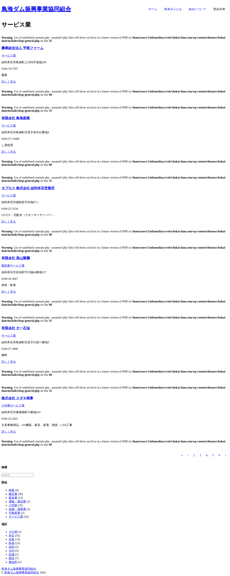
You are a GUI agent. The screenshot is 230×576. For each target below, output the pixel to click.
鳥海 (11, 543)
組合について (197, 9)
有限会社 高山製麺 (15, 258)
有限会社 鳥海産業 (15, 118)
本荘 (11, 535)
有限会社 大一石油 (15, 328)
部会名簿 (219, 9)
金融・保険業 (17, 509)
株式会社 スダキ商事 (17, 398)
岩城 (11, 554)
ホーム (152, 9)
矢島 (11, 539)
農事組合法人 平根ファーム (22, 48)
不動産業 (14, 512)
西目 (11, 558)
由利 (11, 546)
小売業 (5, 405)
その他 (13, 531)
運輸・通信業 (17, 501)
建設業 (13, 493)
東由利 (13, 562)
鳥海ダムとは (173, 9)
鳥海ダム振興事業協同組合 (36, 9)
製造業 (5, 265)
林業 (11, 490)
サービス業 (8, 55)
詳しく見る (8, 81)
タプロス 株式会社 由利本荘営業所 (28, 188)
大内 (11, 550)
